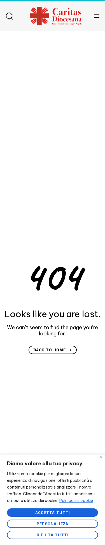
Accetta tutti (52, 512)
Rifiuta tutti (53, 534)
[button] (9, 16)
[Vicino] (101, 457)
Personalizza (52, 523)
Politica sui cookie (76, 500)
